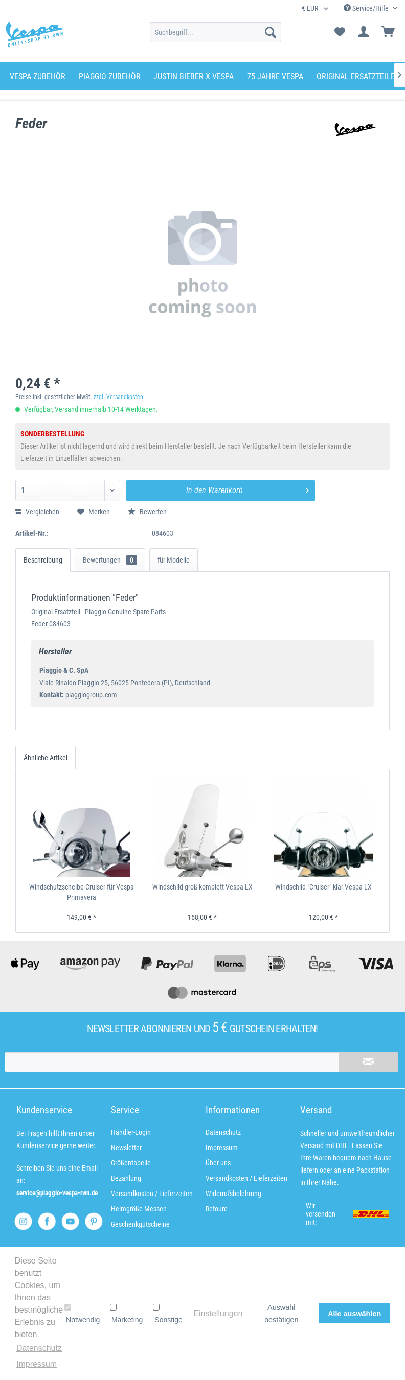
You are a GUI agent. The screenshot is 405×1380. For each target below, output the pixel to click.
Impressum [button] (36, 1364)
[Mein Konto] (364, 32)
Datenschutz (223, 1132)
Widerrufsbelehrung (233, 1193)
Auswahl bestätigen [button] (281, 1313)
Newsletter (126, 1147)
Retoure (217, 1209)
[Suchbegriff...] (215, 32)
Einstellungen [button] (217, 1313)
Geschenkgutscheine (140, 1224)
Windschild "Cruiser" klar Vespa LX (323, 887)
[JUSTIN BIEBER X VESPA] (193, 76)
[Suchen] (270, 32)
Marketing (126, 1313)
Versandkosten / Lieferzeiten (152, 1193)
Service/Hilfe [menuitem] (367, 8)
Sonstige (167, 1313)
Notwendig (82, 1313)
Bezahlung (126, 1178)
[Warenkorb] (388, 32)
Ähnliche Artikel (46, 758)
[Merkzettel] (339, 32)
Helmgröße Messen (139, 1209)
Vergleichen (37, 512)
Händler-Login (131, 1132)
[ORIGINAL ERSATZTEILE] (355, 76)
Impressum (222, 1147)
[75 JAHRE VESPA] (275, 76)
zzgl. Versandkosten (118, 397)
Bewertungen (110, 560)
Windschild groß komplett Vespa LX (202, 887)
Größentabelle (131, 1163)
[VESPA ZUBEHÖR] (38, 76)
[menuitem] (215, 32)
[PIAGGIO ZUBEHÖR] (110, 76)
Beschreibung (43, 560)
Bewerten (147, 512)
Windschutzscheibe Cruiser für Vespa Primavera (81, 892)
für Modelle (174, 560)
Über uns (218, 1163)
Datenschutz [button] (39, 1348)
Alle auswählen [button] (354, 1313)
